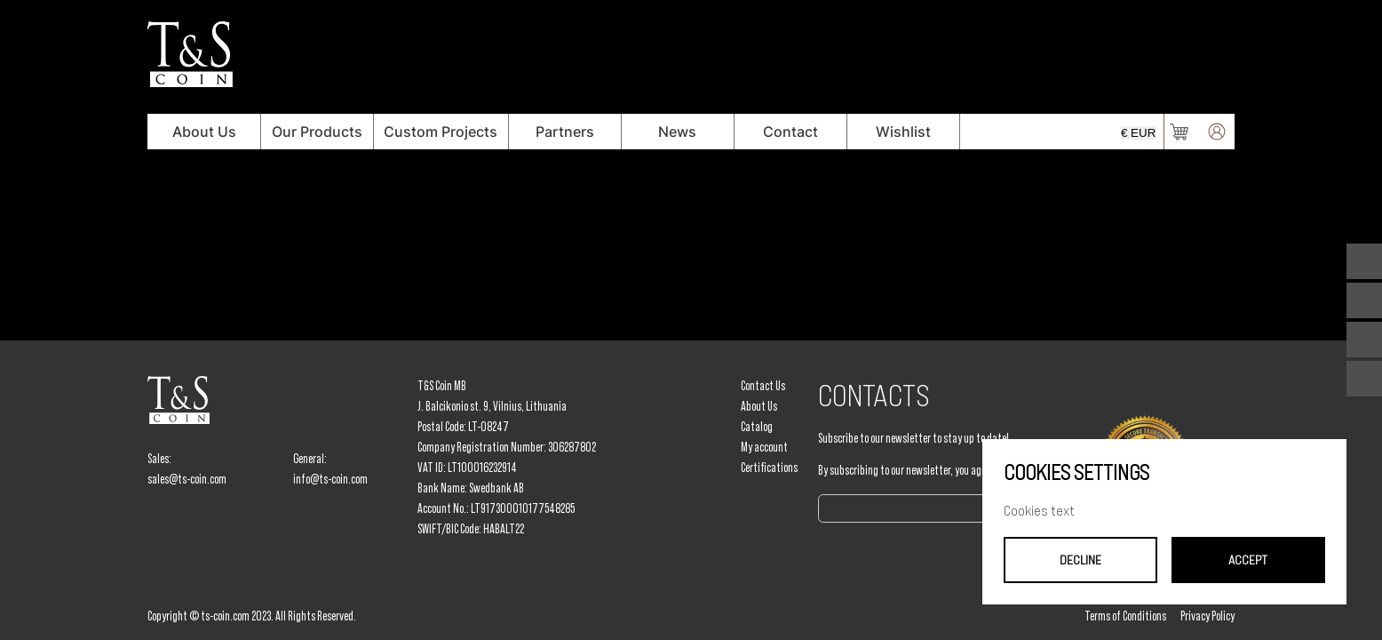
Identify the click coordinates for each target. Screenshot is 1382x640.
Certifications (769, 467)
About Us (204, 131)
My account (764, 447)
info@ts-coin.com (330, 479)
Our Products (317, 131)
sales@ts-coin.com (186, 479)
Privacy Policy (1207, 616)
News (677, 131)
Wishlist (903, 131)
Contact (790, 131)
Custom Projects (440, 131)
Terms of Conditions (1125, 616)
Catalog (757, 427)
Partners (565, 131)
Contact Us (763, 386)
